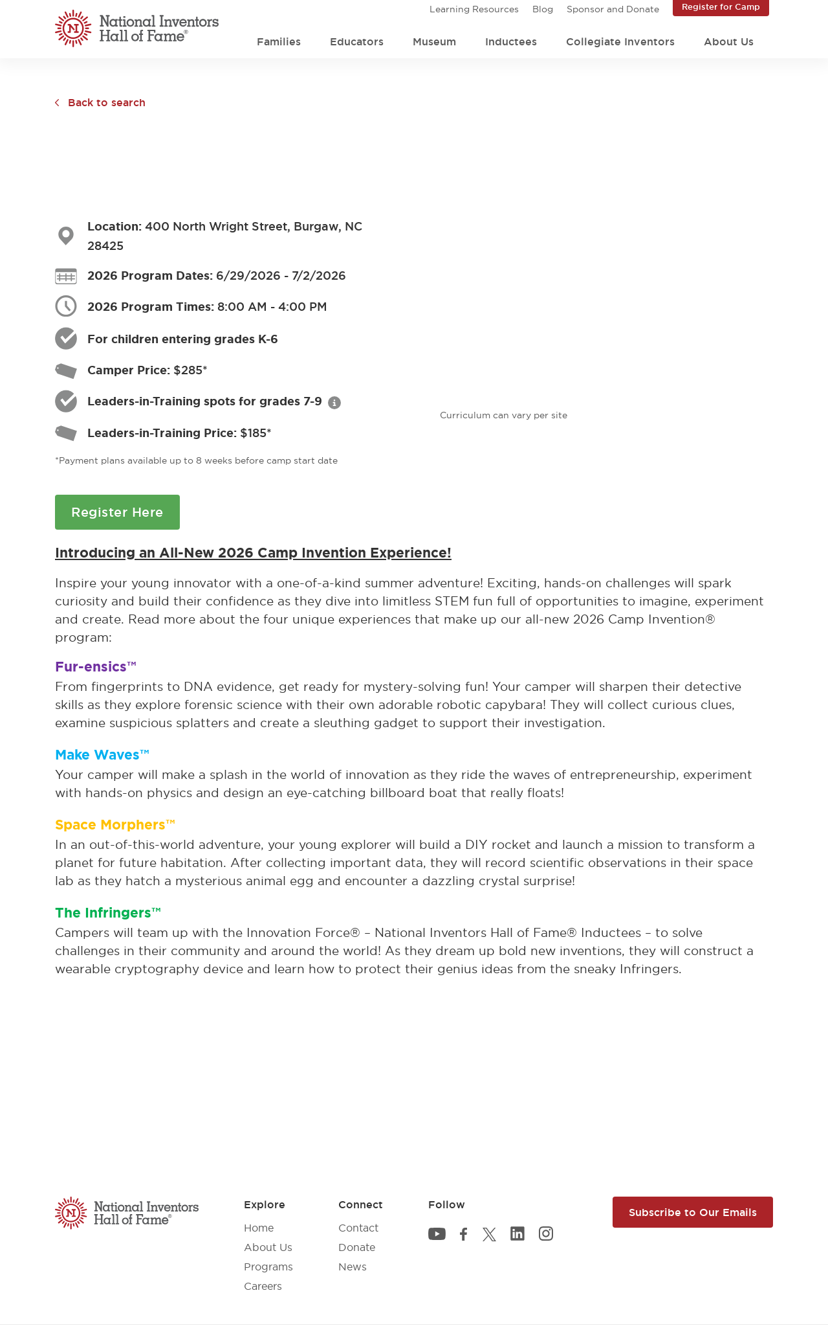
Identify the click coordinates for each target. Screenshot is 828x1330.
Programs (268, 1266)
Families (279, 41)
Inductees (511, 41)
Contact (358, 1228)
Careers (263, 1286)
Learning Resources (474, 9)
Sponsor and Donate (613, 9)
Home (259, 1228)
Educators (357, 41)
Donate (356, 1247)
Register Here (117, 512)
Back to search (107, 102)
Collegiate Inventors (620, 41)
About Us (729, 41)
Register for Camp (721, 6)
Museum (434, 41)
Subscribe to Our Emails (693, 1212)
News (352, 1266)
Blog (542, 9)
